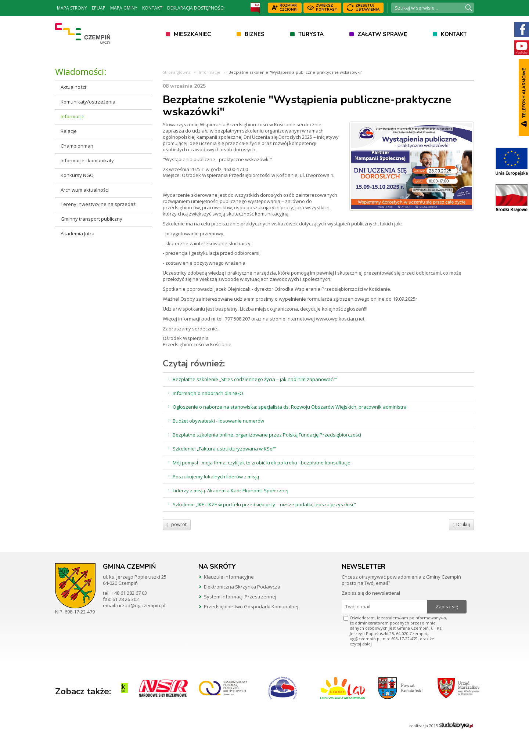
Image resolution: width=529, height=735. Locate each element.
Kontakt (152, 8)
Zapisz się (447, 606)
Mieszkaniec (192, 34)
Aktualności (73, 87)
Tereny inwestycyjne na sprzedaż (98, 204)
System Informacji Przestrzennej (240, 596)
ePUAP (98, 8)
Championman (77, 145)
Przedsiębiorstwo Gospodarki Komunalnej (251, 606)
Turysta (311, 34)
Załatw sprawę (382, 34)
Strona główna (177, 72)
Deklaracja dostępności (195, 8)
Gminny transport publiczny (91, 219)
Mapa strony (72, 8)
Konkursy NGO (77, 175)
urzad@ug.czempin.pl (141, 605)
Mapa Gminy (123, 8)
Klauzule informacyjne (229, 576)
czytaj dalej (361, 644)
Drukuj (461, 524)
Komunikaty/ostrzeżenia (88, 101)
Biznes (254, 34)
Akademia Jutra (77, 233)
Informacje (72, 116)
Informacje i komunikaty (87, 160)
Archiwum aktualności (85, 190)
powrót (177, 524)
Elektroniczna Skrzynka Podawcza (242, 586)
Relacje (69, 131)
